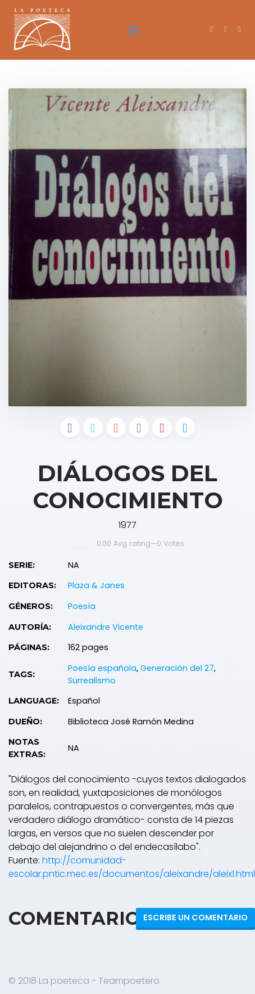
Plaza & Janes (96, 585)
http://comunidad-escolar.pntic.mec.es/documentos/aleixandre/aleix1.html (131, 867)
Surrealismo (92, 680)
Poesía (81, 606)
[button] (240, 29)
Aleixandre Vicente (105, 627)
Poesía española (102, 668)
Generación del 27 (177, 668)
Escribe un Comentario (195, 917)
